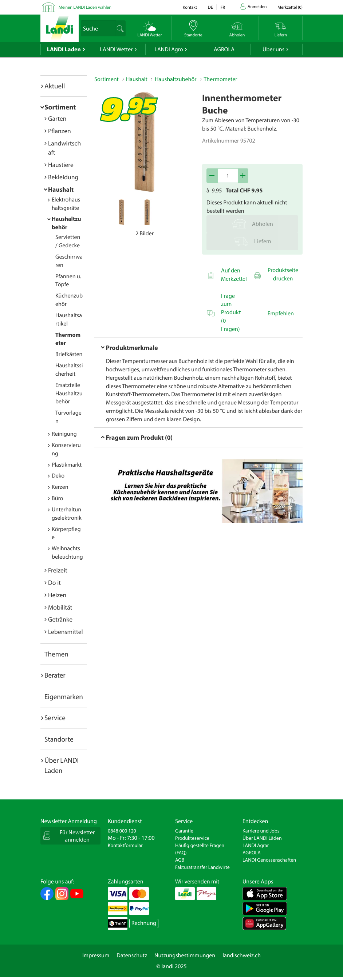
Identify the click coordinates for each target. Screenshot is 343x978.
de (210, 7)
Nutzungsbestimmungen (184, 955)
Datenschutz (132, 955)
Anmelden (257, 6)
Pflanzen (59, 131)
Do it (54, 582)
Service (55, 717)
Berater (55, 675)
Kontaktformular (125, 845)
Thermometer (220, 79)
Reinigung (64, 434)
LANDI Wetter (116, 49)
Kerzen (60, 487)
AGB (179, 860)
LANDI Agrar (256, 845)
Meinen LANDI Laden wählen (85, 7)
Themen (56, 654)
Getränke (60, 619)
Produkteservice (192, 838)
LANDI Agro (168, 49)
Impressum (95, 955)
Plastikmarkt (67, 464)
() (290, 7)
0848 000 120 (122, 830)
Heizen (57, 595)
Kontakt (190, 7)
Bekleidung (63, 177)
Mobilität (60, 607)
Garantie (184, 830)
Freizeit (57, 570)
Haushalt (61, 189)
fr (223, 7)
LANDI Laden (64, 49)
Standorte (59, 739)
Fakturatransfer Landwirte (202, 867)
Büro (57, 498)
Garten (57, 118)
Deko (58, 475)
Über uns (273, 49)
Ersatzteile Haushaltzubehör (69, 394)
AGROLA (224, 49)
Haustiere (61, 164)
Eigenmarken (63, 696)
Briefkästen (68, 354)
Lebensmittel (65, 631)
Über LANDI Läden (262, 838)
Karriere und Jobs (261, 830)
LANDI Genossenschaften (269, 860)
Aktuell (54, 85)
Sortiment (60, 107)
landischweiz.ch (241, 955)
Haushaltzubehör (176, 79)
